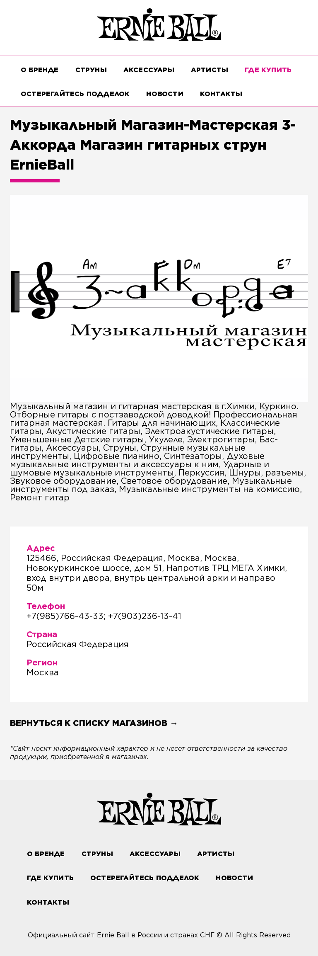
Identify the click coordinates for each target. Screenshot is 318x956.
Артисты (209, 70)
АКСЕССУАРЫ (148, 70)
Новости (164, 94)
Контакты (221, 94)
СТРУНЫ (91, 70)
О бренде (40, 70)
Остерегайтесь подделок (75, 94)
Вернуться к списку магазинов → (94, 723)
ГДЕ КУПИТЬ (268, 70)
